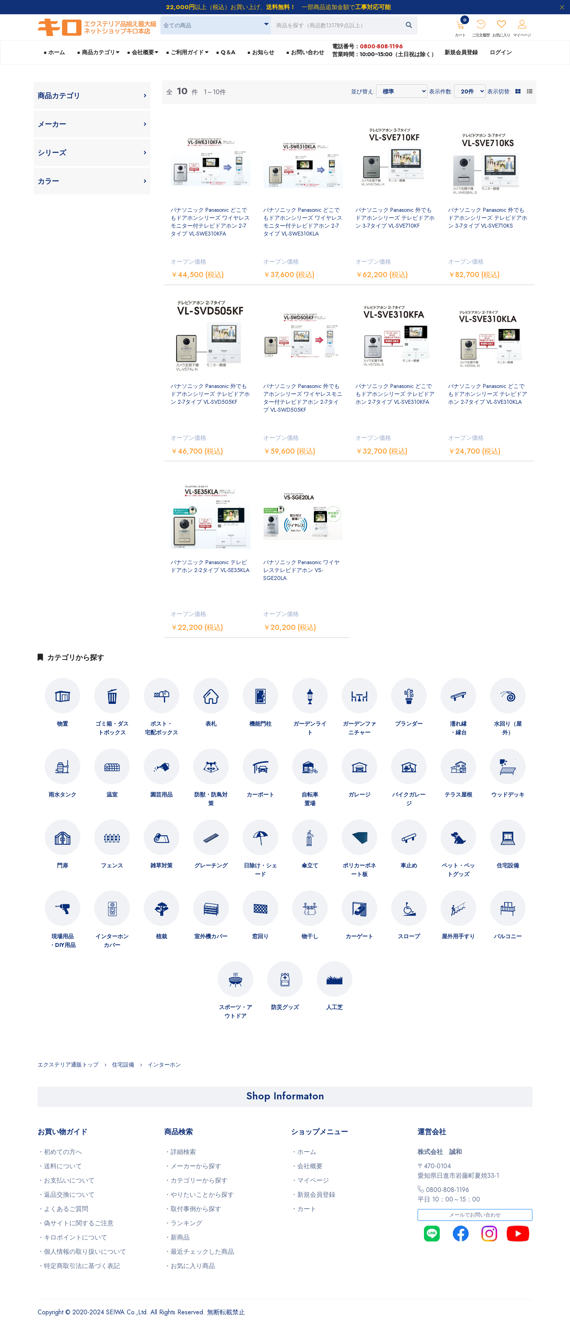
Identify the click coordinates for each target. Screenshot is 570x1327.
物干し (310, 936)
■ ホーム (54, 52)
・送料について (60, 1166)
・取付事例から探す (192, 1208)
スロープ (409, 936)
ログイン (501, 52)
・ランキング (183, 1223)
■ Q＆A (226, 52)
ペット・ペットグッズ (458, 869)
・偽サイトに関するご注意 (76, 1223)
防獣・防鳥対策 (211, 799)
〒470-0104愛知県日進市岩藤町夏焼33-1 (458, 1171)
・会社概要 (307, 1166)
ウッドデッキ (507, 794)
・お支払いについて (66, 1180)
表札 (211, 724)
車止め (409, 865)
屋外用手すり (458, 936)
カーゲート (359, 936)
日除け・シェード (260, 869)
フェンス (112, 865)
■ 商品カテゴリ (96, 52)
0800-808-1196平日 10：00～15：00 (449, 1194)
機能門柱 (260, 724)
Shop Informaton (285, 1096)
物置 (62, 724)
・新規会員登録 (313, 1194)
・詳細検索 (180, 1151)
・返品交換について (66, 1194)
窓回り (260, 936)
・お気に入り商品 (189, 1265)
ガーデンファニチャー (359, 728)
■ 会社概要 (140, 52)
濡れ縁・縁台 (458, 728)
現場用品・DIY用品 (62, 940)
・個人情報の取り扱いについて (82, 1251)
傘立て (310, 865)
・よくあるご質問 (63, 1208)
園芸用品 (161, 794)
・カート (303, 1208)
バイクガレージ (409, 799)
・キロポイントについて (72, 1237)
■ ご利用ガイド (185, 52)
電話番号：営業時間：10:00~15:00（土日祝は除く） (384, 50)
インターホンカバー (112, 940)
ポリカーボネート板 (359, 869)
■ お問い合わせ (305, 52)
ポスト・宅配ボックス (161, 728)
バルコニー (508, 936)
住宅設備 (508, 865)
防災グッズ (285, 1007)
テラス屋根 (458, 794)
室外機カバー (211, 936)
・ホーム (303, 1151)
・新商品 (177, 1237)
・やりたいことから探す (199, 1194)
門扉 (62, 865)
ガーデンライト (310, 728)
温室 (112, 794)
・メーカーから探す (192, 1166)
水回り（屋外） (508, 728)
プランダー (409, 724)
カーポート (260, 794)
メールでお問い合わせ (475, 1215)
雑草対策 (161, 865)
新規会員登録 (461, 52)
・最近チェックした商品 (199, 1251)
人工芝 (334, 1007)
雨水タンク (62, 794)
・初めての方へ (60, 1151)
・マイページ (310, 1180)
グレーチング (211, 865)
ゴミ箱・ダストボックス (112, 728)
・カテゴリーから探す (196, 1180)
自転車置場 (310, 799)
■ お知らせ (260, 52)
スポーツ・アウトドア (235, 1011)
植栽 (161, 936)
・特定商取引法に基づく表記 (79, 1265)
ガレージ (359, 794)
